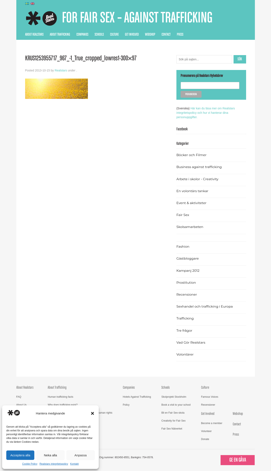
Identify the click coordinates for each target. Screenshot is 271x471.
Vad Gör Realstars (190, 342)
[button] (92, 413)
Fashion (182, 246)
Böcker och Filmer (191, 155)
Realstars (61, 70)
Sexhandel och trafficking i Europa (204, 306)
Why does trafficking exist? (63, 404)
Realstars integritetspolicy (54, 463)
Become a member (211, 423)
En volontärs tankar (192, 191)
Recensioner (186, 294)
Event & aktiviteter (191, 203)
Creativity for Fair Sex (173, 420)
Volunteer (206, 431)
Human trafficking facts (60, 396)
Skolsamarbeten (189, 227)
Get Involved (132, 34)
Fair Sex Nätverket (171, 428)
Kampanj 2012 (187, 271)
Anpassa (80, 455)
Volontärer (185, 354)
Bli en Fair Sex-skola (172, 412)
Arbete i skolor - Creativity (197, 179)
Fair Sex (182, 215)
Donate (205, 439)
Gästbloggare (187, 258)
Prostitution (186, 283)
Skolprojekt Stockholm (173, 396)
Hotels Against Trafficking (137, 396)
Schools (99, 34)
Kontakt (74, 463)
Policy (126, 404)
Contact (166, 34)
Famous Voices (209, 396)
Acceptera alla (20, 455)
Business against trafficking (199, 167)
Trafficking (185, 318)
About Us (21, 404)
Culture (114, 34)
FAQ (18, 396)
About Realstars (34, 34)
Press (180, 34)
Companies (82, 34)
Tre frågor (184, 331)
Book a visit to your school (175, 404)
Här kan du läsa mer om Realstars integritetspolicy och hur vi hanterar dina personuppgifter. (205, 113)
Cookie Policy (29, 463)
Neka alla (50, 455)
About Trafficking (60, 34)
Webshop (150, 34)
